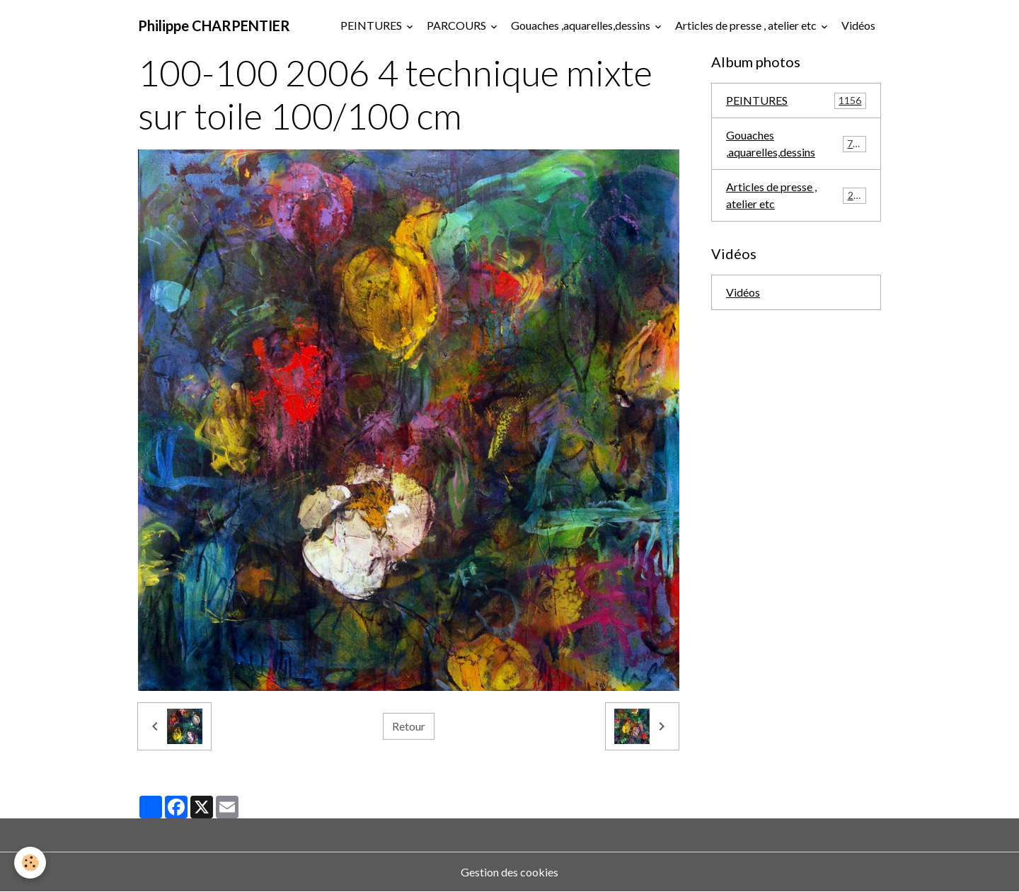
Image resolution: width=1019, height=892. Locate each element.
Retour (408, 726)
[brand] (214, 25)
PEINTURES (372, 25)
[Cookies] (30, 863)
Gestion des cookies (509, 872)
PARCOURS (457, 25)
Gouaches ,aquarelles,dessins (581, 25)
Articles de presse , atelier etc (747, 25)
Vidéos (858, 25)
